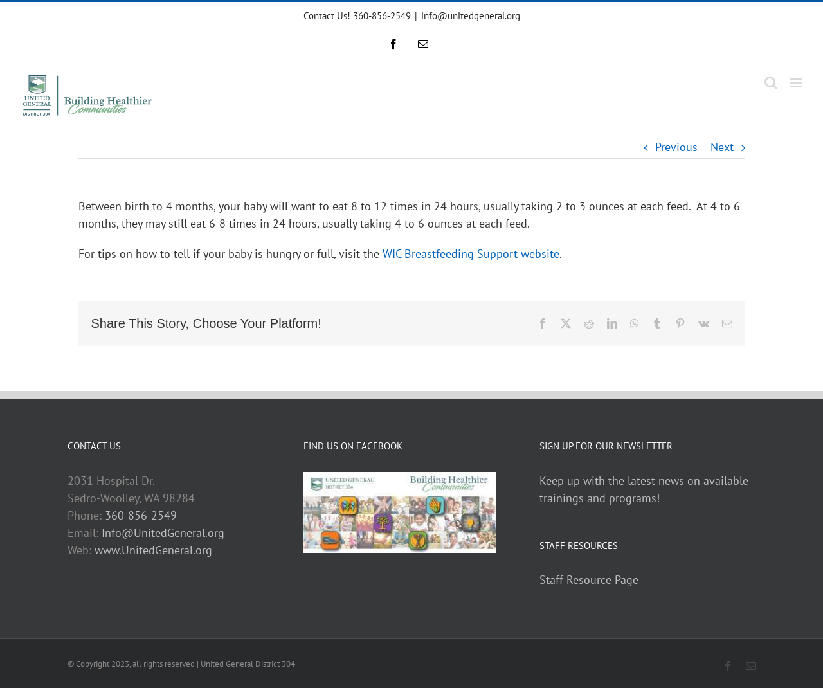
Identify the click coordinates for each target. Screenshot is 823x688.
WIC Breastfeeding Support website (471, 253)
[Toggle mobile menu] (797, 82)
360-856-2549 (141, 515)
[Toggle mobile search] (770, 82)
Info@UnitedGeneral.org (163, 532)
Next (722, 147)
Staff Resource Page (588, 579)
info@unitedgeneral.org (470, 16)
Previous (676, 147)
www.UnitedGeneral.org (153, 550)
